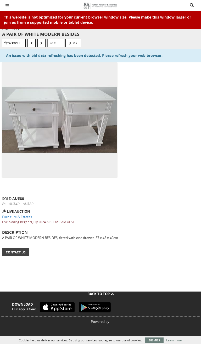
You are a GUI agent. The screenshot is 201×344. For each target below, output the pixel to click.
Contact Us (16, 252)
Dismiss (154, 340)
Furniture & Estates (17, 217)
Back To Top (100, 294)
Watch (14, 43)
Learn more (174, 340)
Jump (73, 43)
